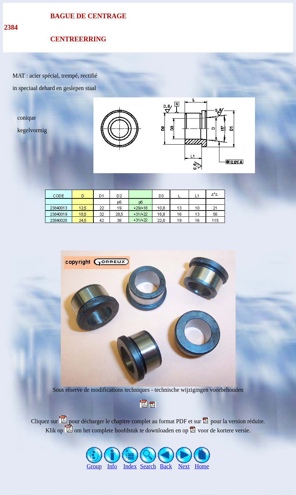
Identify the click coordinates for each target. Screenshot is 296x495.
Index (130, 463)
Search (148, 463)
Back (166, 463)
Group (94, 463)
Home (202, 463)
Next (184, 463)
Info (112, 463)
